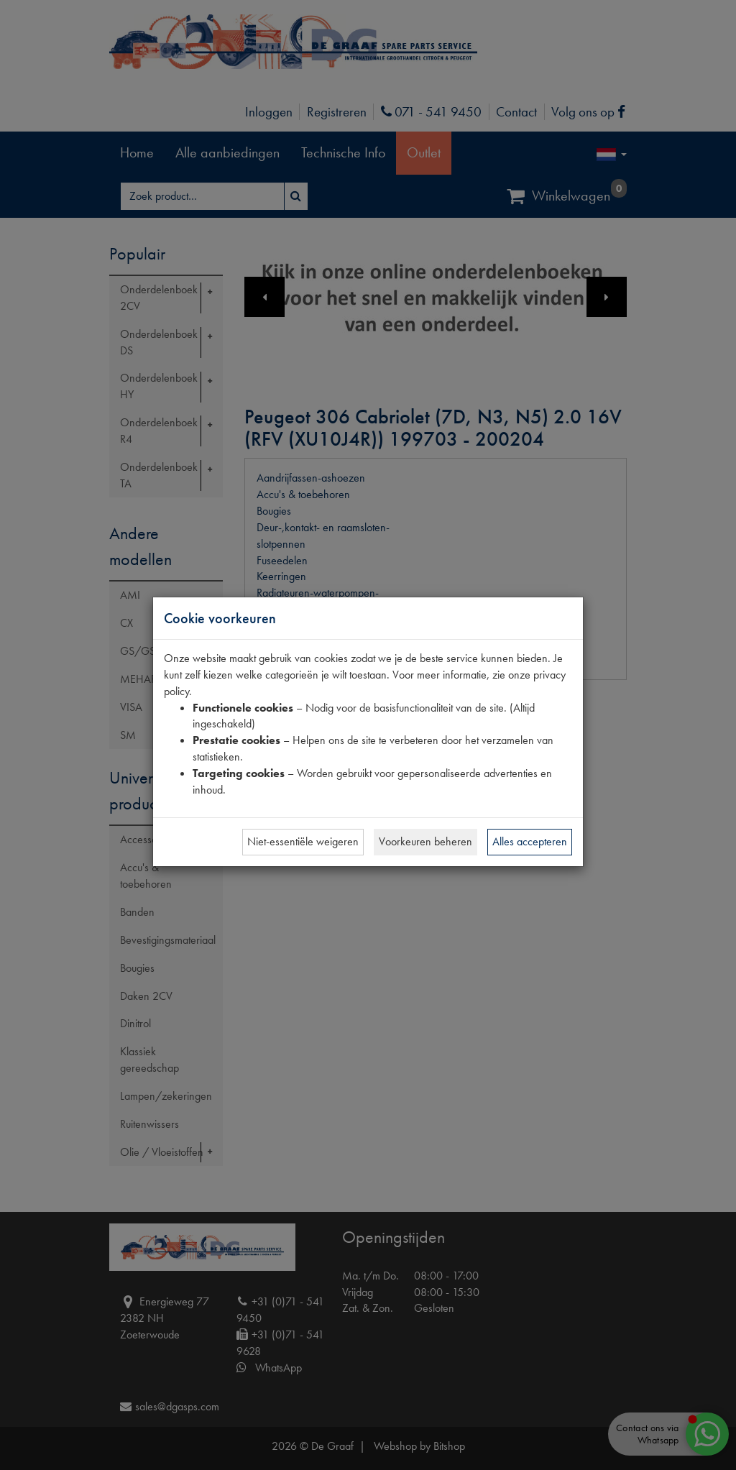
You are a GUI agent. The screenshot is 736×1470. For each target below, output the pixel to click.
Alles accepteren (529, 841)
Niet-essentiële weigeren (303, 841)
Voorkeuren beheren (425, 841)
